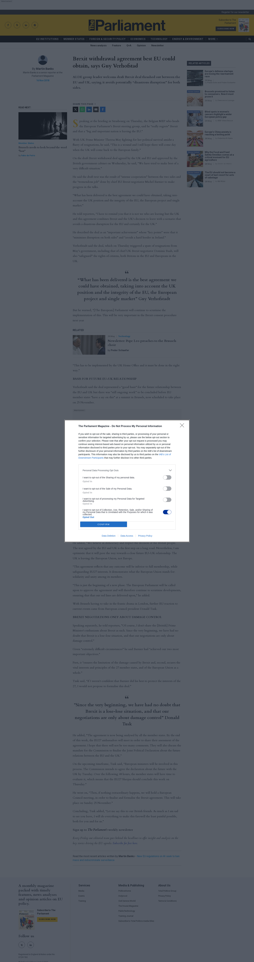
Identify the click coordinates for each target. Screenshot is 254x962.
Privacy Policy (145, 535)
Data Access (127, 535)
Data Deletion (108, 535)
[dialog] (127, 481)
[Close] (183, 426)
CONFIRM (104, 524)
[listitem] (127, 470)
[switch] (167, 477)
